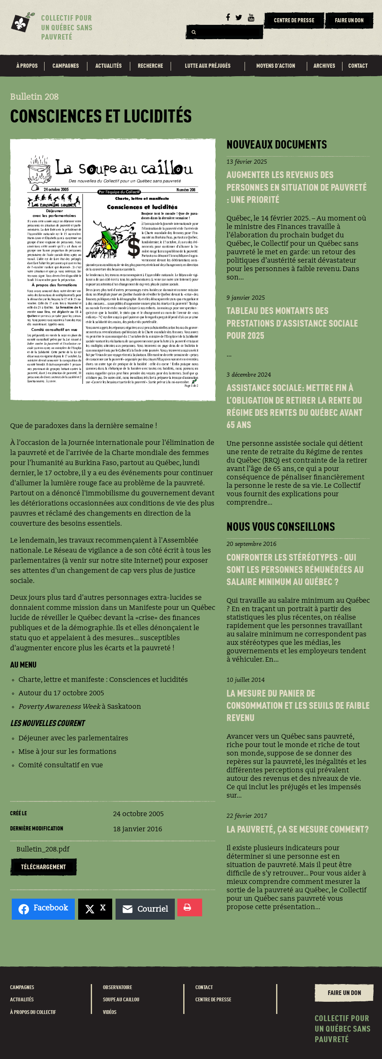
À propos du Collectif (33, 1012)
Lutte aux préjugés (208, 66)
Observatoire (117, 987)
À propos (27, 66)
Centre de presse (213, 1000)
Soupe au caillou (121, 1000)
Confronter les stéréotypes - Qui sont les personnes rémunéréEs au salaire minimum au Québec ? (295, 570)
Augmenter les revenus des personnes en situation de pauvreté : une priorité (297, 187)
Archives (324, 66)
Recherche (150, 66)
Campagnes (66, 66)
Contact (358, 66)
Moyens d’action (275, 66)
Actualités (108, 66)
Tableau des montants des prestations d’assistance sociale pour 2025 (292, 323)
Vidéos (109, 1012)
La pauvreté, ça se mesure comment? (298, 830)
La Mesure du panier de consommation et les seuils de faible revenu (298, 706)
